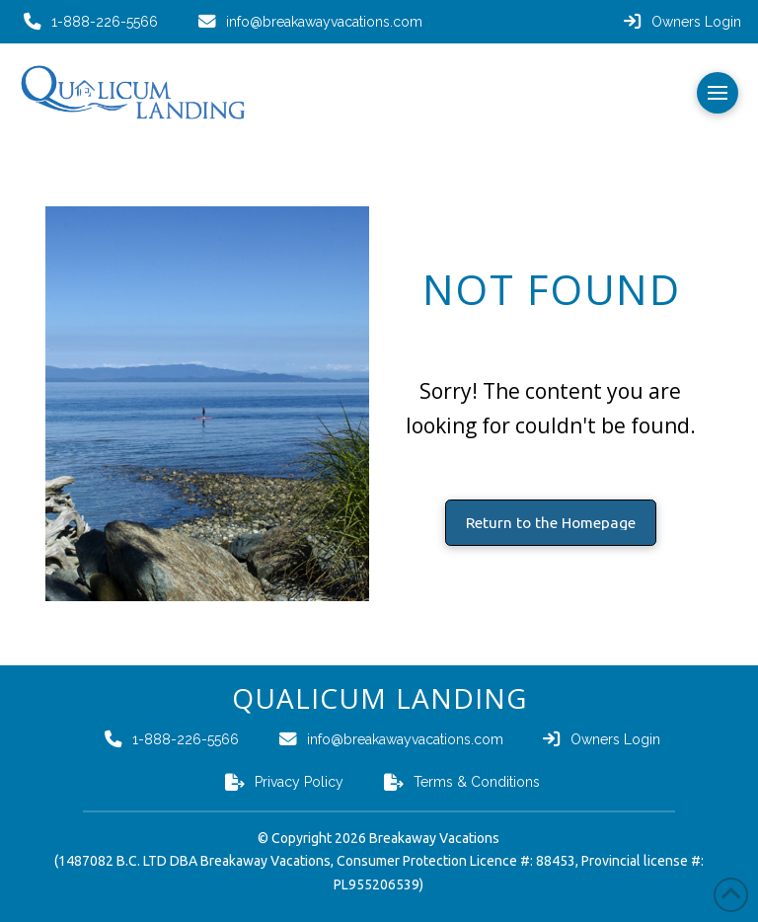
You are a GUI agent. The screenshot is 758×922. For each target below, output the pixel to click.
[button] (717, 93)
